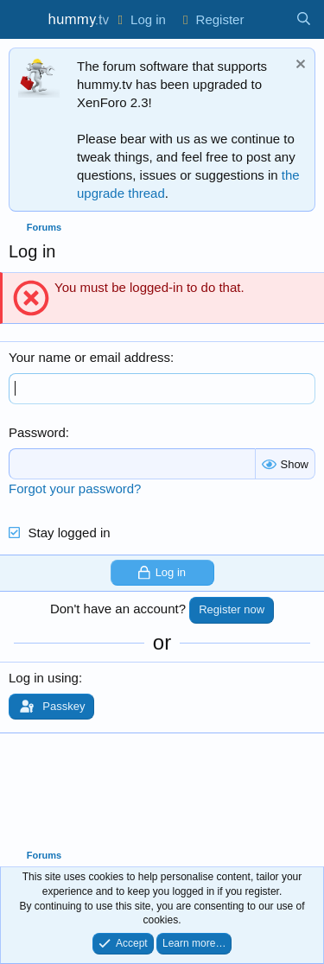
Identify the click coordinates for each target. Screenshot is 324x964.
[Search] (304, 19)
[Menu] (23, 19)
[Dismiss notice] (298, 66)
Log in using (44, 677)
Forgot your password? (75, 488)
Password (37, 432)
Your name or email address (89, 357)
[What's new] (269, 19)
